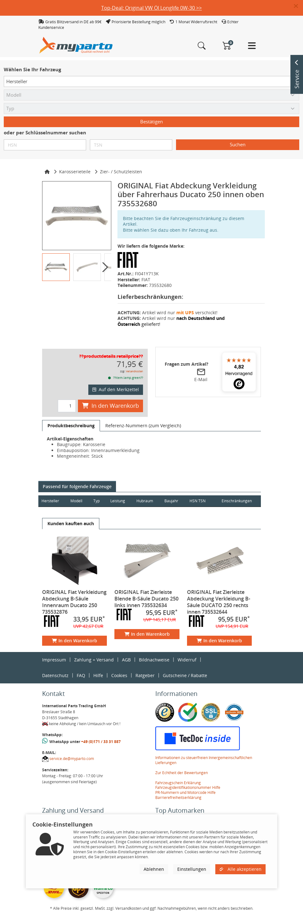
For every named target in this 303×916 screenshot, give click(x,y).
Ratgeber (145, 675)
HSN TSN (200, 501)
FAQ (81, 675)
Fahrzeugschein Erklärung (178, 782)
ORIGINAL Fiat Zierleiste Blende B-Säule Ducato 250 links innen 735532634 (146, 599)
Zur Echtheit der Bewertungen (181, 772)
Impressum (54, 660)
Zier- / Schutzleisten (121, 172)
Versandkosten (134, 371)
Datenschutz (55, 675)
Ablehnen (154, 869)
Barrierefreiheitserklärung (178, 797)
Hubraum (146, 501)
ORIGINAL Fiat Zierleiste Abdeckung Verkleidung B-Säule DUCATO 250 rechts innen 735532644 (218, 602)
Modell (77, 501)
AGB (126, 660)
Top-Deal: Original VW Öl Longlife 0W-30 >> (151, 7)
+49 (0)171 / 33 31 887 (101, 741)
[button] (298, 6)
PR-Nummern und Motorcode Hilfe (185, 792)
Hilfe (98, 675)
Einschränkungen (236, 501)
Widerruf (187, 660)
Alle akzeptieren (240, 869)
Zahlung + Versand (94, 660)
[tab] (71, 425)
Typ (97, 501)
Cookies (119, 675)
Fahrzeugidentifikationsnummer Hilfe (187, 787)
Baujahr (173, 501)
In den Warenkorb (110, 405)
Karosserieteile (75, 172)
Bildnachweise (154, 660)
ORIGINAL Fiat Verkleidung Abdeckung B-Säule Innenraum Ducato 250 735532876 (74, 602)
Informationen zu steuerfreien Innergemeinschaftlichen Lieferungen (203, 760)
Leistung (118, 501)
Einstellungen (191, 869)
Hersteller (50, 501)
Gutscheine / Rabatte (185, 675)
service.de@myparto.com (71, 758)
